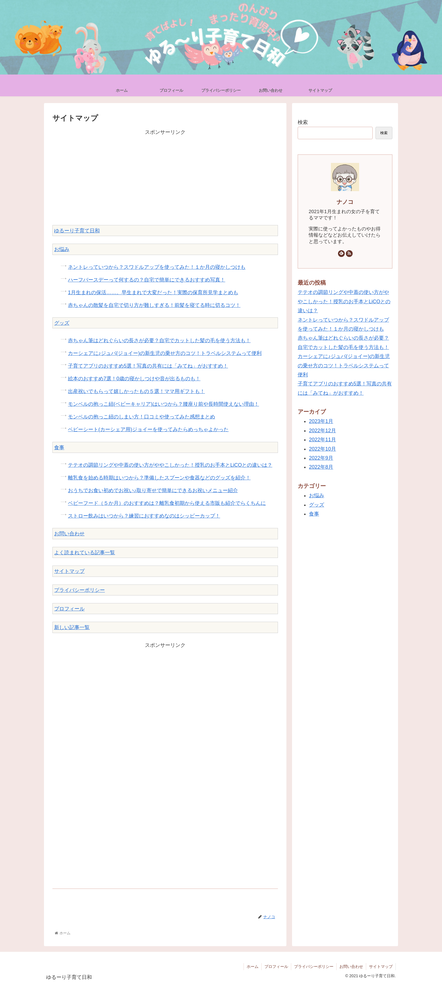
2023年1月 (321, 421)
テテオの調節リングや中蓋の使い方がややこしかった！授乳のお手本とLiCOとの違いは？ (170, 465)
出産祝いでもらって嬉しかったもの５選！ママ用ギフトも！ (136, 391)
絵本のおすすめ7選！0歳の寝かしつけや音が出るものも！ (134, 378)
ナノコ (345, 202)
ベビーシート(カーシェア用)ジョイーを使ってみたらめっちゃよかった (148, 429)
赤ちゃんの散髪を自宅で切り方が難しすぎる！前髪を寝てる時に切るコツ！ (154, 305)
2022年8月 (321, 467)
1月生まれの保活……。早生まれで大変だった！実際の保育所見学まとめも (153, 292)
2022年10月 (322, 449)
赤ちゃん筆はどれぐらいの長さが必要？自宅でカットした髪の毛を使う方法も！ (159, 340)
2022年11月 (322, 439)
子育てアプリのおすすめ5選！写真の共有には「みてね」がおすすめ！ (148, 366)
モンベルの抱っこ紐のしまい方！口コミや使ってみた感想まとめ (141, 417)
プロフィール (69, 609)
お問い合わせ (69, 533)
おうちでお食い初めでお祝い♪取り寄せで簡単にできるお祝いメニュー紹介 (153, 490)
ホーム (252, 966)
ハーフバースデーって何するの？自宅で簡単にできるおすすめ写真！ (146, 280)
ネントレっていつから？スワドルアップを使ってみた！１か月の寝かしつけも (157, 267)
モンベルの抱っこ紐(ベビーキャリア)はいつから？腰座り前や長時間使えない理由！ (163, 404)
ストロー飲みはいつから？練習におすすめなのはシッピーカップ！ (144, 516)
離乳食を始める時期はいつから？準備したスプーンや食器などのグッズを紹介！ (159, 478)
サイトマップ (69, 571)
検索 (303, 122)
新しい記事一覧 (72, 627)
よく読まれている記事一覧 (84, 552)
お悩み (61, 249)
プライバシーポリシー (79, 590)
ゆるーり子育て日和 (77, 231)
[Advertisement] (165, 176)
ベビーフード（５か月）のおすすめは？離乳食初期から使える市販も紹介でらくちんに (167, 503)
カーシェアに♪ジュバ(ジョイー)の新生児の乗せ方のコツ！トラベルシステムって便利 (165, 353)
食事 (59, 447)
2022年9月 (321, 458)
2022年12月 (322, 430)
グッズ (61, 323)
